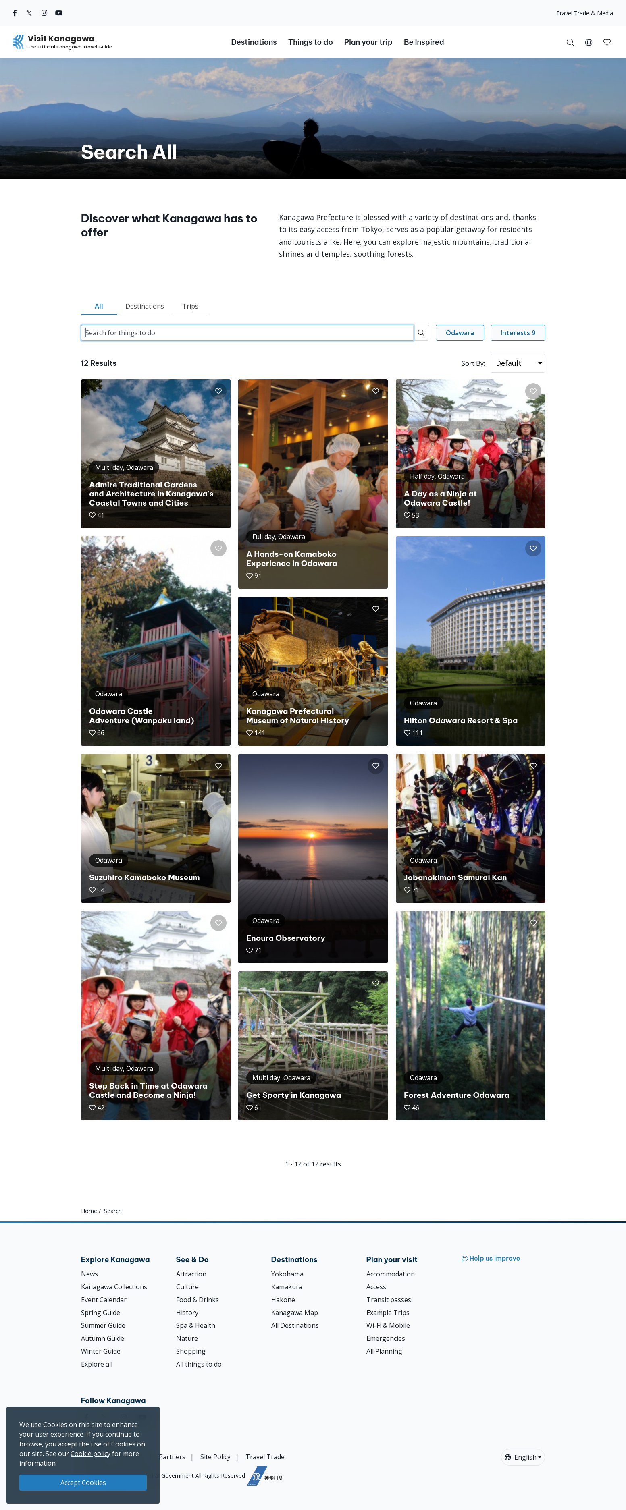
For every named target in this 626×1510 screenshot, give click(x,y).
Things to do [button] (310, 42)
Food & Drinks (197, 1299)
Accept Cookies (83, 1482)
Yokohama (287, 1273)
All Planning (384, 1351)
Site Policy (215, 1456)
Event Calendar (104, 1299)
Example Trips (388, 1312)
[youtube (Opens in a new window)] (58, 13)
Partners (172, 1456)
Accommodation (390, 1273)
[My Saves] (607, 42)
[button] (589, 42)
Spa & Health (195, 1325)
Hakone (283, 1299)
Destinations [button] (254, 42)
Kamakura (286, 1286)
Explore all (96, 1364)
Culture (187, 1286)
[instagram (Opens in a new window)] (44, 13)
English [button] (521, 1457)
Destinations (144, 306)
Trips (190, 306)
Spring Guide (100, 1312)
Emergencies (385, 1338)
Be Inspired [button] (424, 42)
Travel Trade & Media (584, 13)
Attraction (191, 1273)
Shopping (191, 1351)
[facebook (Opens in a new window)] (15, 13)
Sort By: (473, 363)
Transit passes (388, 1299)
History (187, 1312)
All (99, 306)
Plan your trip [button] (368, 42)
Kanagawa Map (294, 1312)
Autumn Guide (102, 1338)
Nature (187, 1338)
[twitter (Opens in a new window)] (29, 13)
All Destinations (295, 1325)
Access (376, 1286)
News (89, 1273)
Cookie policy (90, 1453)
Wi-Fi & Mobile (388, 1325)
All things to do (199, 1364)
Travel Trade (265, 1456)
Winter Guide (101, 1351)
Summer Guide (103, 1325)
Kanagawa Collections (114, 1286)
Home (89, 1211)
